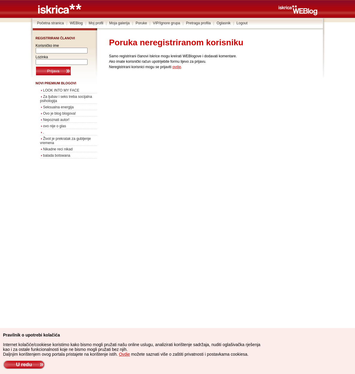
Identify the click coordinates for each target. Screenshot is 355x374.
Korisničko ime (47, 46)
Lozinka (42, 57)
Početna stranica (50, 23)
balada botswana (56, 155)
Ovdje (124, 354)
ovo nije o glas (54, 126)
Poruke (141, 23)
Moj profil (96, 23)
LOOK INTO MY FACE (61, 90)
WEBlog (76, 23)
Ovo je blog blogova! (59, 113)
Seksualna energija (58, 107)
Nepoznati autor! (56, 120)
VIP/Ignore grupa (166, 23)
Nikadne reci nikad (58, 149)
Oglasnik (223, 23)
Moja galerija (119, 23)
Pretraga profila (198, 23)
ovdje (176, 67)
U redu (24, 364)
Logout (242, 23)
